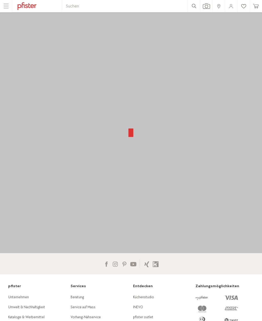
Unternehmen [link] (18, 297)
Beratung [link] (77, 297)
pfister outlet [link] (143, 317)
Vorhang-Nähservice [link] (86, 317)
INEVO (138, 307)
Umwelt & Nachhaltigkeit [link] (26, 307)
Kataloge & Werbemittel (26, 317)
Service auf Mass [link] (83, 307)
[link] (218, 6)
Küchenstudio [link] (143, 297)
